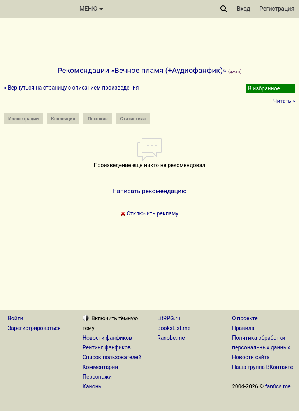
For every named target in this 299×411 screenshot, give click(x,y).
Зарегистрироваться (34, 328)
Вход (243, 8)
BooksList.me (173, 328)
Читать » (284, 101)
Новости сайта (251, 357)
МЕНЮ (91, 8)
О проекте (245, 318)
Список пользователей (112, 357)
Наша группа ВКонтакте (262, 367)
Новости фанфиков (107, 338)
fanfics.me (278, 386)
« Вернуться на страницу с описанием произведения (71, 88)
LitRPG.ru (168, 318)
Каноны (93, 386)
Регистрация (276, 8)
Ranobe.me (171, 338)
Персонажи (97, 377)
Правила (243, 328)
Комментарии (100, 367)
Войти (15, 318)
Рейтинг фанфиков (107, 347)
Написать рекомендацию (150, 191)
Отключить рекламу (149, 213)
